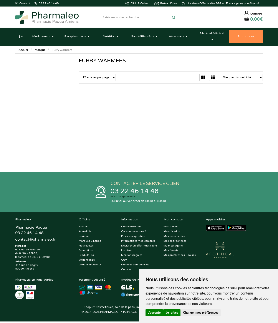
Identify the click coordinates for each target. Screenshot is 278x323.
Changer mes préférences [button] (200, 312)
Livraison (126, 251)
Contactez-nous (131, 228)
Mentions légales (131, 256)
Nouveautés (86, 247)
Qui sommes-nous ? (133, 232)
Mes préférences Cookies (180, 256)
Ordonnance (87, 261)
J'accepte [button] (154, 312)
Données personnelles (135, 266)
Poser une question (133, 237)
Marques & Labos (90, 242)
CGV (124, 261)
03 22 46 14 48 (135, 192)
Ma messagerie (173, 247)
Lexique (84, 237)
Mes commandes (174, 237)
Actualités (85, 232)
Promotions (86, 251)
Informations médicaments (138, 242)
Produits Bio (86, 256)
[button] (20, 37)
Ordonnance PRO (90, 266)
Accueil (23, 51)
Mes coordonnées (175, 242)
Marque (40, 51)
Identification (172, 232)
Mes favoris (171, 251)
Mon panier (171, 228)
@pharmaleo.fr (35, 241)
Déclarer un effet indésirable (139, 247)
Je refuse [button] (171, 312)
